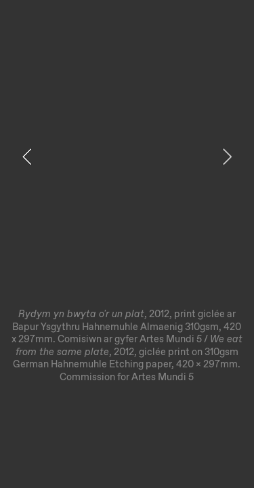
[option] (126, 198)
